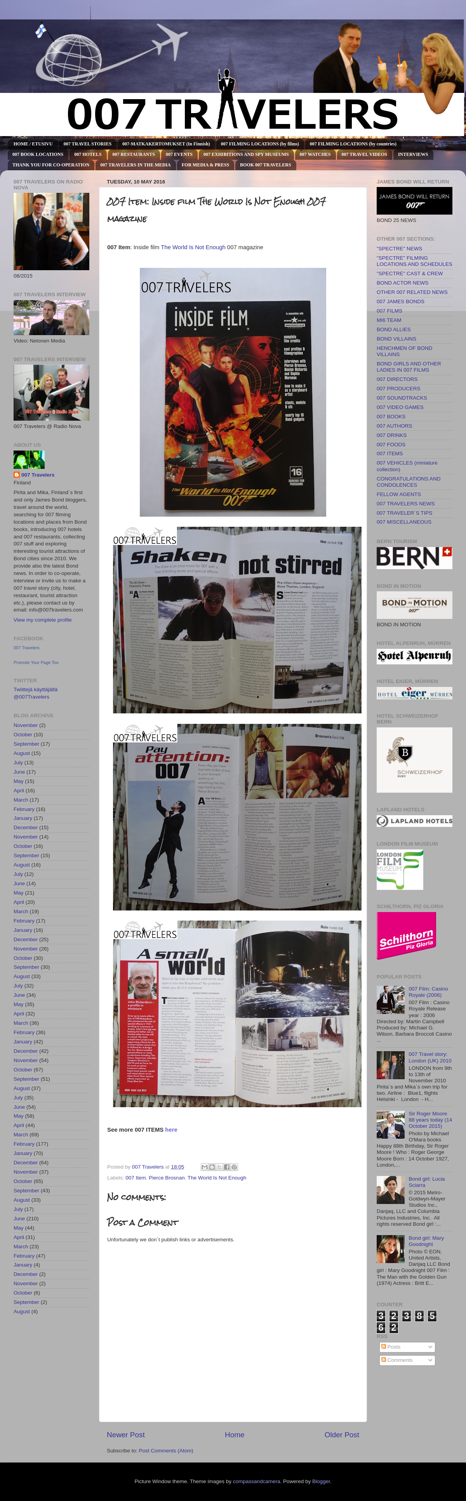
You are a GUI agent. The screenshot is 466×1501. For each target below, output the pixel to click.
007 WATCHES (315, 154)
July (18, 762)
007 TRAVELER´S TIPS (404, 513)
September (26, 744)
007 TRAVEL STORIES (87, 144)
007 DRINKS (392, 435)
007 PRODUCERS (399, 388)
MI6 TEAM (389, 320)
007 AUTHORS (394, 426)
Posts (391, 1347)
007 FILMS (389, 311)
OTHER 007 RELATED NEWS (412, 292)
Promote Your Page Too (36, 662)
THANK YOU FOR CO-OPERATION (50, 165)
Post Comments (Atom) (166, 1451)
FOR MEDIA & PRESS (205, 165)
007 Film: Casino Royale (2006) (428, 992)
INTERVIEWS (413, 154)
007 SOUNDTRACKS (402, 398)
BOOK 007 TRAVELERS (265, 165)
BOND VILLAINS (396, 339)
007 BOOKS (391, 416)
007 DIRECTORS (397, 379)
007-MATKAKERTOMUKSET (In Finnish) (166, 144)
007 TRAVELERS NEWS (406, 504)
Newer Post (126, 1435)
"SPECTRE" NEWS (400, 249)
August (22, 753)
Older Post (342, 1435)
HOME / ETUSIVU (33, 144)
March (21, 800)
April (19, 790)
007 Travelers (38, 475)
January (23, 818)
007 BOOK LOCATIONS (37, 154)
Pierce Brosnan (166, 1178)
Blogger (321, 1481)
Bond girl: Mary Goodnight (426, 1241)
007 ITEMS (390, 453)
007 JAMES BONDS (400, 301)
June (19, 772)
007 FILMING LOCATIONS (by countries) (353, 144)
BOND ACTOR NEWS (402, 283)
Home (234, 1435)
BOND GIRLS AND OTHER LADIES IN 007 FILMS (409, 367)
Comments (397, 1360)
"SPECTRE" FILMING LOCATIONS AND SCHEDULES (414, 261)
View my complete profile (43, 620)
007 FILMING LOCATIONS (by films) (260, 144)
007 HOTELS (87, 154)
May (19, 781)
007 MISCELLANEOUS (404, 522)
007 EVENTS (179, 154)
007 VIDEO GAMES (400, 407)
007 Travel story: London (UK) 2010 (430, 1057)
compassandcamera (256, 1481)
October (23, 734)
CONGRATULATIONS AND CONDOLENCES (409, 482)
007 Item (135, 1178)
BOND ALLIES (394, 329)
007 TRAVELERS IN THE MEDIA (135, 165)
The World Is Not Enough (193, 247)
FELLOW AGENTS (399, 494)
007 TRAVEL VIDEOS (364, 154)
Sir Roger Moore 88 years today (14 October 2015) (430, 1120)
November (26, 725)
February (24, 809)
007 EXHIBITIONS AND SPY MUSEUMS (246, 154)
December (26, 827)
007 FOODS (391, 444)
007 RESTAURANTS (134, 154)
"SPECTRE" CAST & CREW (410, 273)
